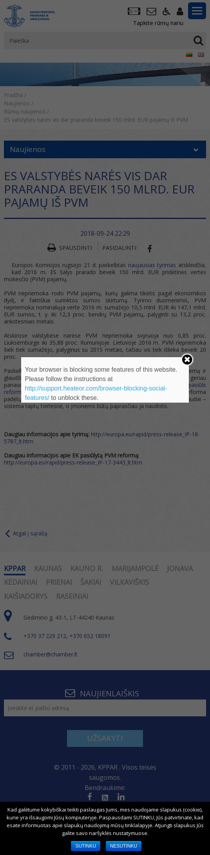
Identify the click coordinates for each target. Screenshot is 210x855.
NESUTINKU (123, 846)
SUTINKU (85, 846)
